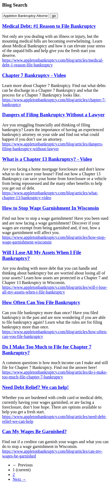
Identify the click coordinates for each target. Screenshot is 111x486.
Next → (19, 479)
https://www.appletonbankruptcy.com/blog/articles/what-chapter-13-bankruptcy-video (50, 195)
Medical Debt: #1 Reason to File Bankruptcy (49, 26)
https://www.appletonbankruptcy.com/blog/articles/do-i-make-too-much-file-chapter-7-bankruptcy (54, 374)
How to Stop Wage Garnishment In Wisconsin (50, 208)
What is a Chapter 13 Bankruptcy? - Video (47, 159)
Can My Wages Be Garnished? (34, 431)
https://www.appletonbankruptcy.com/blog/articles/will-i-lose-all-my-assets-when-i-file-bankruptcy (54, 289)
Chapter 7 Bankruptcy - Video (34, 75)
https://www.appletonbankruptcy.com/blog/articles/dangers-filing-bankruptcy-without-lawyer (52, 146)
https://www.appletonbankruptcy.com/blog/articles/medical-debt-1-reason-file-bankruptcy (52, 62)
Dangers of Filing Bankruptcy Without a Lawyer (53, 114)
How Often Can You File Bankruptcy (41, 302)
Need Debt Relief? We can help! (35, 387)
